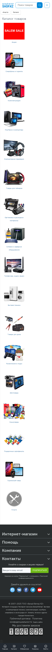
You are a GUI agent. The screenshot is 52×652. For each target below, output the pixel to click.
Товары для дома (14, 334)
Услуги (14, 510)
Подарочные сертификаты (14, 451)
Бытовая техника (14, 305)
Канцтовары (14, 422)
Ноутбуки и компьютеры (14, 130)
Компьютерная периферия (14, 159)
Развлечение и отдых (14, 364)
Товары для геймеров (14, 188)
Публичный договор (20, 619)
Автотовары (14, 393)
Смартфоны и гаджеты (14, 71)
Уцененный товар (14, 481)
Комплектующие (14, 101)
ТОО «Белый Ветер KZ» (32, 604)
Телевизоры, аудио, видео (14, 276)
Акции (14, 42)
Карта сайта (37, 622)
